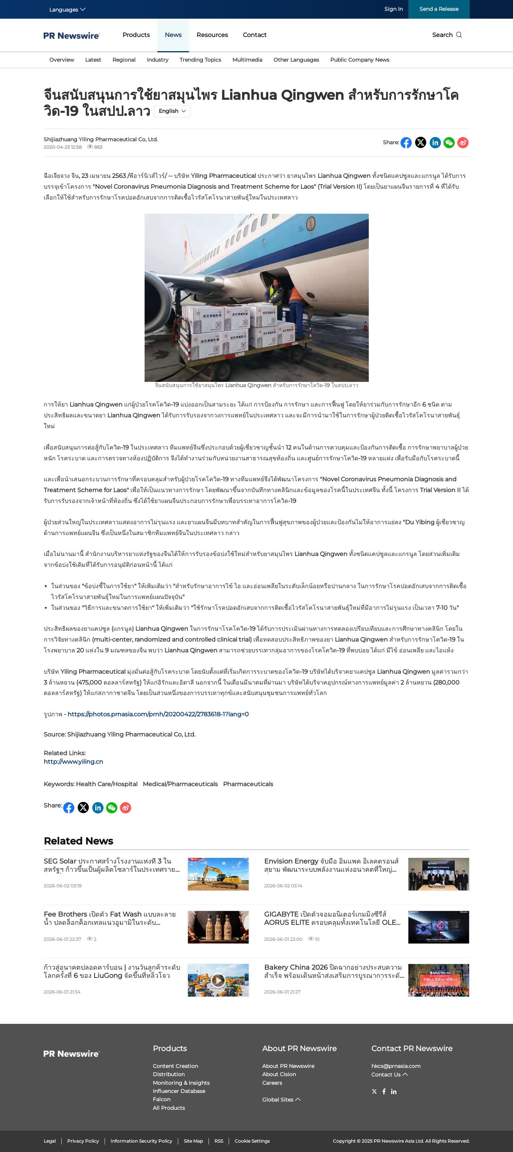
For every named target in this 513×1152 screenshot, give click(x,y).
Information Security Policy (141, 1141)
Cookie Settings (252, 1141)
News (173, 34)
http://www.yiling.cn (73, 761)
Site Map (193, 1141)
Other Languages (296, 59)
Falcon (161, 1099)
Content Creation (175, 1066)
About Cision (279, 1074)
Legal (50, 1141)
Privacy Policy (83, 1141)
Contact (255, 34)
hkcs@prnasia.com (396, 1066)
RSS (218, 1141)
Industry (158, 59)
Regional (124, 59)
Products (136, 34)
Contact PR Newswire (411, 1048)
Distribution (169, 1074)
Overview (61, 59)
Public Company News (359, 59)
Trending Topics (200, 59)
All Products (169, 1108)
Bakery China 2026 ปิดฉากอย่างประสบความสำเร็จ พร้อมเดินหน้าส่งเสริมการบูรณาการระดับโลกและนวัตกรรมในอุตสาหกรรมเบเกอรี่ (334, 972)
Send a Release (439, 9)
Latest (93, 59)
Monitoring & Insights (181, 1083)
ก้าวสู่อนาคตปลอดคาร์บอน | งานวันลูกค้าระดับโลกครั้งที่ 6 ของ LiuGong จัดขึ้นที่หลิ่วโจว (112, 972)
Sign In (393, 9)
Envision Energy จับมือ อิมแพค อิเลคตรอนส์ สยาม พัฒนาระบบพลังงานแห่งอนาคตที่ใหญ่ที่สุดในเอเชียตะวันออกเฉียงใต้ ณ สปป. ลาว (331, 866)
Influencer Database (179, 1091)
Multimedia (247, 59)
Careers (272, 1083)
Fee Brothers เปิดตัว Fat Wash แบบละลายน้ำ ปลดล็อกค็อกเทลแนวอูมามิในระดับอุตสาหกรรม (110, 919)
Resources (212, 34)
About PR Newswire (299, 1048)
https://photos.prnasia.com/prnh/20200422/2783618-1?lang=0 (158, 714)
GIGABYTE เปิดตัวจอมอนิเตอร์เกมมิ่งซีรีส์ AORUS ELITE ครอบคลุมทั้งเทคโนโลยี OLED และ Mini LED (333, 919)
